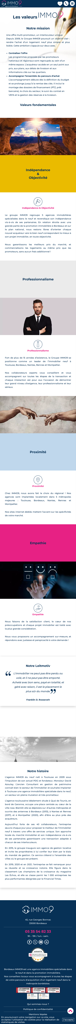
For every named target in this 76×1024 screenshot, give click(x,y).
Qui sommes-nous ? (38, 1004)
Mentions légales (38, 1014)
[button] (66, 3)
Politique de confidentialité (38, 1009)
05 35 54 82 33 (38, 931)
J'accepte (68, 1019)
